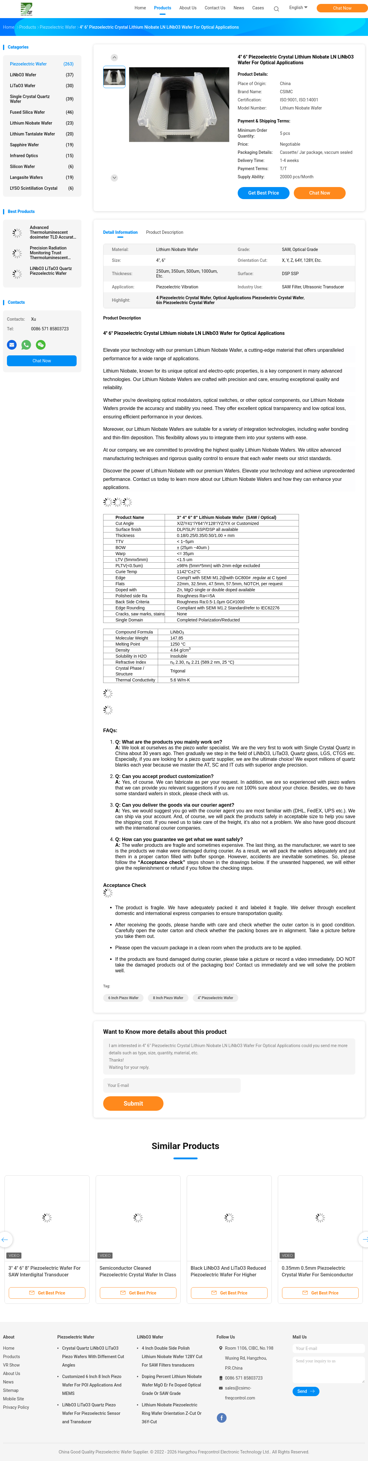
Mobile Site (13, 1398)
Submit (133, 1103)
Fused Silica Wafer (42, 112)
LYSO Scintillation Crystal (42, 188)
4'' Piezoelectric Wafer (215, 998)
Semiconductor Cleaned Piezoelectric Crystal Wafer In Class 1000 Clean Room (138, 1274)
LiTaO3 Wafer (42, 86)
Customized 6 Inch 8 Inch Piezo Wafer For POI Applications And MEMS (92, 1385)
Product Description (164, 232)
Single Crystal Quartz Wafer (42, 99)
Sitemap (10, 1390)
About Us (11, 1373)
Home (8, 1348)
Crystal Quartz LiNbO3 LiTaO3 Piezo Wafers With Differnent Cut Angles (93, 1356)
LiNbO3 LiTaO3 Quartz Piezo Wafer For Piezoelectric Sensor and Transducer (91, 1413)
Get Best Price (263, 193)
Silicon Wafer (42, 167)
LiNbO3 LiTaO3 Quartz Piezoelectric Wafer (51, 271)
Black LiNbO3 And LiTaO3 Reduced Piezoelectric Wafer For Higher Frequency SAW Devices (228, 1274)
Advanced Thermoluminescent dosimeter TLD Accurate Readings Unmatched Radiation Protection (52, 232)
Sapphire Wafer (42, 145)
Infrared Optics (42, 156)
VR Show (11, 1365)
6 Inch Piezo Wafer (123, 998)
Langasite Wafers (42, 177)
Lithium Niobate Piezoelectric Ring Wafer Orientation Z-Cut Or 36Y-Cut (171, 1413)
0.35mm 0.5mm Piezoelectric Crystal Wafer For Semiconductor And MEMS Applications (317, 1274)
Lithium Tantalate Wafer (42, 134)
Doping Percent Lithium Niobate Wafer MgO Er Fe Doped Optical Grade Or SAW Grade (172, 1385)
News (8, 1382)
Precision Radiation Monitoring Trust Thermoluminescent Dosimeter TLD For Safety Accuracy (49, 253)
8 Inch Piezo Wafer (168, 998)
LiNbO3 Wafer (42, 75)
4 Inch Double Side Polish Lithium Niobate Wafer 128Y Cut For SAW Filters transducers (172, 1356)
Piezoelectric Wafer (42, 64)
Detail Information (120, 232)
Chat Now (342, 8)
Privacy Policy (16, 1407)
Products (11, 1356)
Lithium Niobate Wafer (42, 123)
